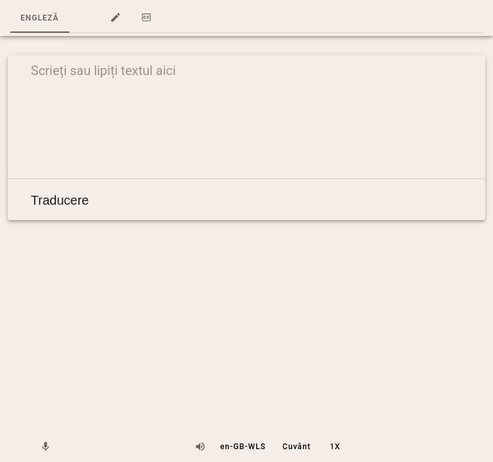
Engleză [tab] (40, 17)
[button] (84, 18)
